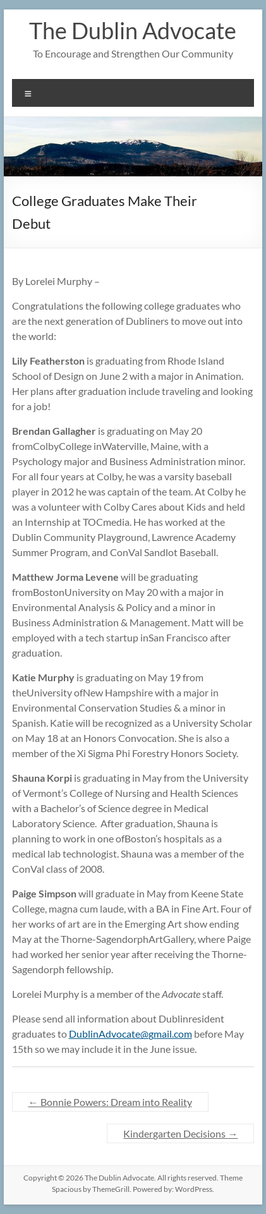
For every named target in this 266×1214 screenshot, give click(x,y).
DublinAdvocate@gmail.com (130, 1034)
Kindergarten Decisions (180, 1133)
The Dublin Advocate (132, 30)
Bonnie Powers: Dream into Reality (110, 1102)
